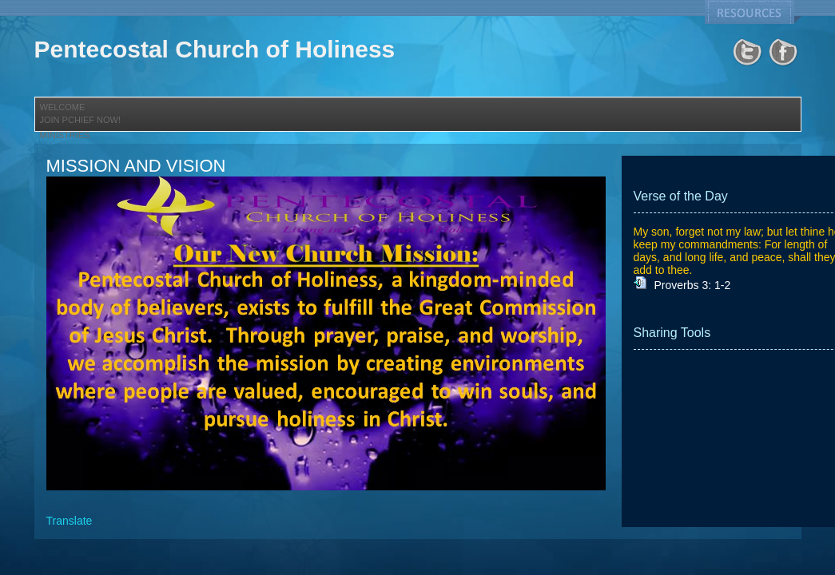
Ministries (65, 135)
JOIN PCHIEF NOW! (80, 120)
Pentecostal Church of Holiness (215, 49)
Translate (69, 520)
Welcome (62, 107)
